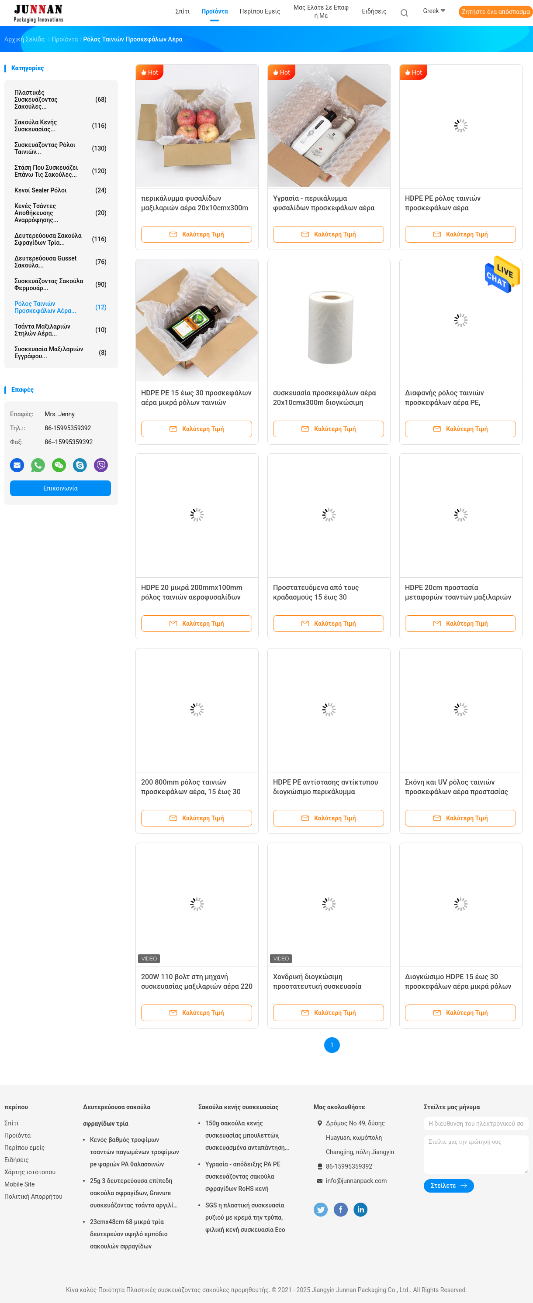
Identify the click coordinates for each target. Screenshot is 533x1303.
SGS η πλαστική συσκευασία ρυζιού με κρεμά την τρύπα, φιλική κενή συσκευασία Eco (245, 1217)
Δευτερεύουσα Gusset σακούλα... (60, 262)
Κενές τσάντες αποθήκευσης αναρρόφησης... (60, 212)
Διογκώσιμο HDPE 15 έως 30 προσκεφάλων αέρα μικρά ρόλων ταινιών (458, 986)
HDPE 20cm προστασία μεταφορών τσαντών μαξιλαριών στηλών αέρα (458, 597)
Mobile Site (19, 1184)
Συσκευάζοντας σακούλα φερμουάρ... (60, 284)
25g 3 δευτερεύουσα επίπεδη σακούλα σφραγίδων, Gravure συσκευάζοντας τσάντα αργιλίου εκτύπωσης (135, 1194)
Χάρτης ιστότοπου (29, 1172)
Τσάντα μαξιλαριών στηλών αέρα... (60, 330)
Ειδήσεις (16, 1159)
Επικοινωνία (60, 488)
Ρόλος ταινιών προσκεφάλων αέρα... (60, 307)
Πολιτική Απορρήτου (33, 1196)
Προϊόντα (17, 1135)
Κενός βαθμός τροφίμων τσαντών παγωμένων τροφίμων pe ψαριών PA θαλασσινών (134, 1152)
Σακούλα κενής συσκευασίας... (60, 126)
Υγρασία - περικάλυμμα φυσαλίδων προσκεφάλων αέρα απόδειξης (323, 208)
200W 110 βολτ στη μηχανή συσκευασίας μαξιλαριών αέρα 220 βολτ (197, 986)
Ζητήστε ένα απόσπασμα (496, 11)
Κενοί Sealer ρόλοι (60, 190)
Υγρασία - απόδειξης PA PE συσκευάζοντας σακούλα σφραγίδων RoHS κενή (242, 1176)
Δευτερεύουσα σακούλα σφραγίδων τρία (116, 1115)
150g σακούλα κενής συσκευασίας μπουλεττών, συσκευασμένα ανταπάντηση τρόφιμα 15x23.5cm (245, 1137)
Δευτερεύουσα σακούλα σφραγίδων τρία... (60, 239)
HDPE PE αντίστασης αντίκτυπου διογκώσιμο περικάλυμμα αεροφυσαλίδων (325, 792)
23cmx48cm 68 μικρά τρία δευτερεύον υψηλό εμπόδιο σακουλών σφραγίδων (129, 1234)
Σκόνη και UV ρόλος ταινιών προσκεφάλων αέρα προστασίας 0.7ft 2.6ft (456, 792)
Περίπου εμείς (24, 1147)
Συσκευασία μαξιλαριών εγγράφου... (60, 353)
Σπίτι (11, 1123)
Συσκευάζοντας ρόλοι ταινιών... (60, 148)
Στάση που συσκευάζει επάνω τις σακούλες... (60, 171)
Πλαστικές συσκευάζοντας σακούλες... (60, 99)
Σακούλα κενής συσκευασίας (238, 1107)
